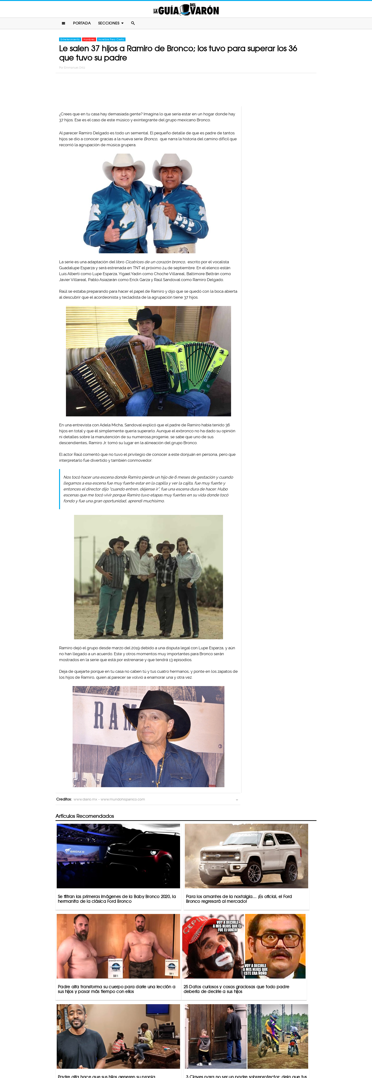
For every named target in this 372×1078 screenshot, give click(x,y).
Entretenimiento (70, 40)
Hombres (89, 40)
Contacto (150, 1056)
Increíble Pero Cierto (111, 40)
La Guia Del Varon (186, 9)
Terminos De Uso (217, 1056)
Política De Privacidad (181, 1056)
